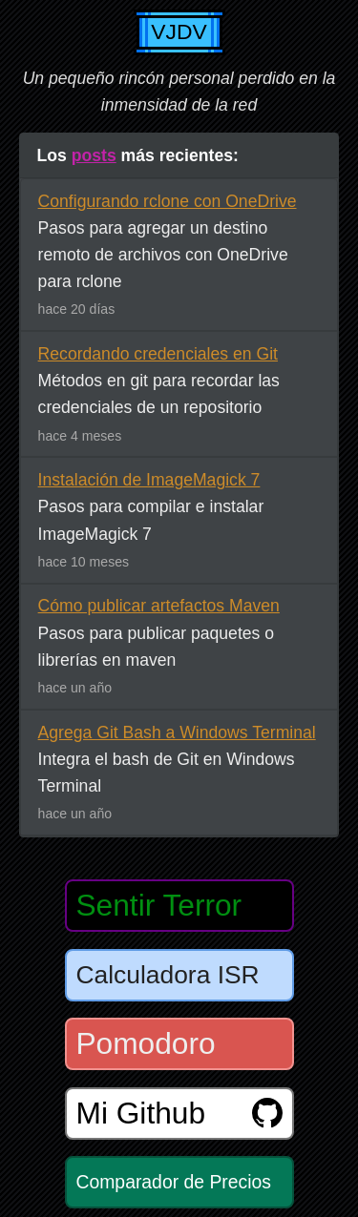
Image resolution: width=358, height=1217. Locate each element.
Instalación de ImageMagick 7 (149, 479)
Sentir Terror (159, 905)
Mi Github (179, 1113)
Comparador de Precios (173, 1181)
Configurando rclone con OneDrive (167, 201)
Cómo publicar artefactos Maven (159, 605)
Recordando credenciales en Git (158, 353)
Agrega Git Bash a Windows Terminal (177, 732)
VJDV (178, 31)
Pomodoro (146, 1043)
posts (94, 155)
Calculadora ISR (168, 974)
